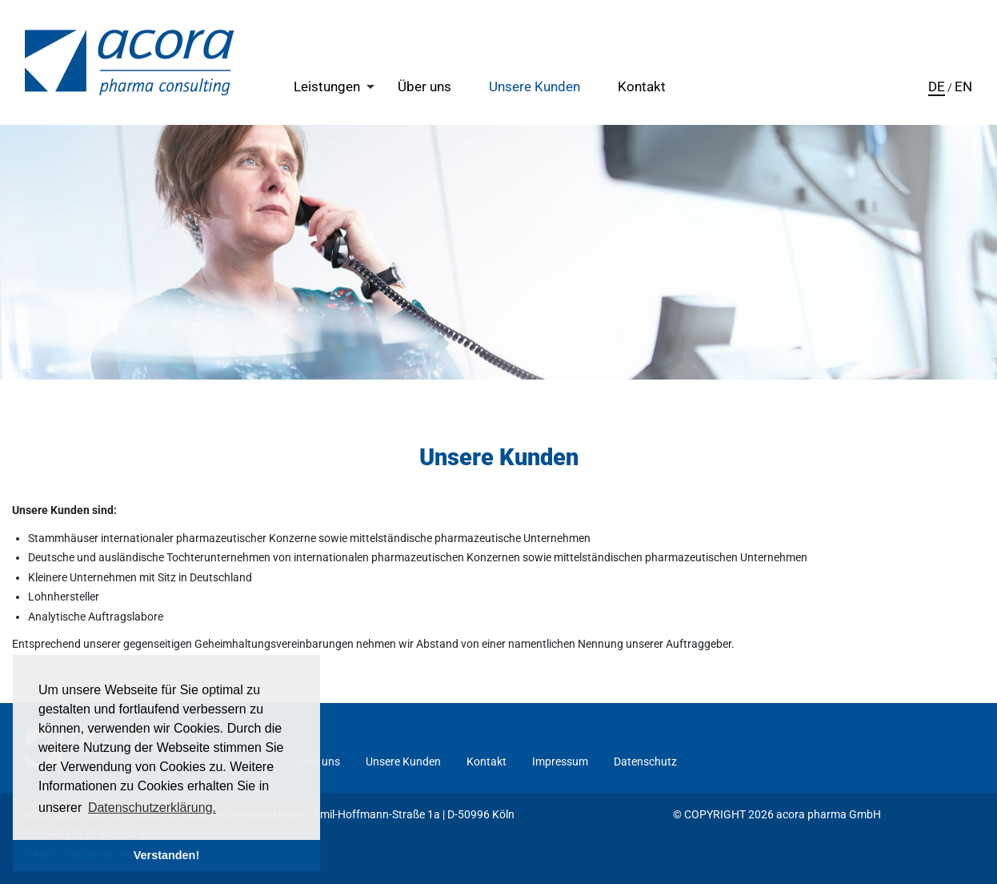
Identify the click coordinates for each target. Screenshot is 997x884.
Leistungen (327, 86)
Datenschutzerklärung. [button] (152, 807)
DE (936, 86)
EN (963, 86)
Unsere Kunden (534, 86)
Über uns (424, 86)
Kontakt (642, 86)
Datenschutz (645, 761)
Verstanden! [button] (166, 855)
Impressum (560, 761)
